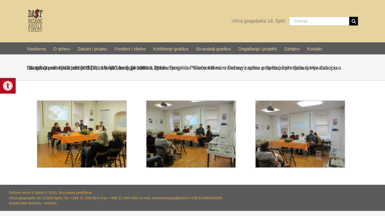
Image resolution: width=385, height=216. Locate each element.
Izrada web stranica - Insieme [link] (33, 203)
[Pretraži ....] (319, 21)
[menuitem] (41, 48)
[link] (8, 86)
